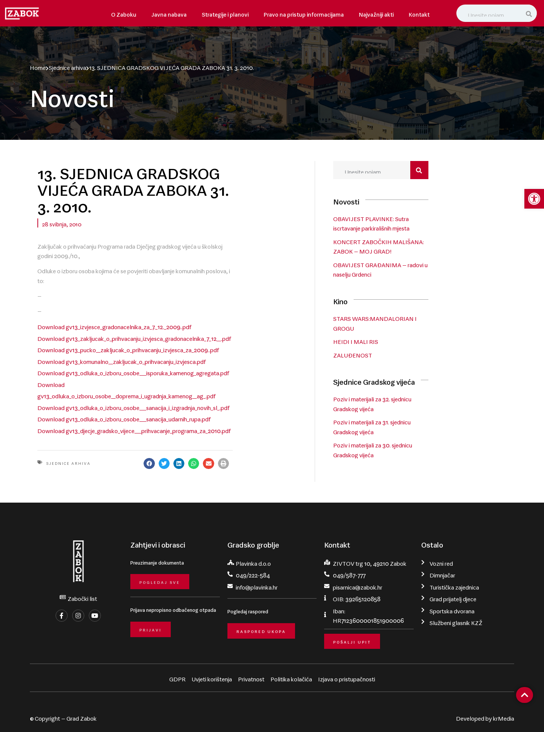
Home (38, 66)
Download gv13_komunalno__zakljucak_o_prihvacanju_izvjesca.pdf (121, 323)
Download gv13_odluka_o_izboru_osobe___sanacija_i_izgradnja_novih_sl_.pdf (133, 356)
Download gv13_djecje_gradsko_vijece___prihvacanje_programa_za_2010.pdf (133, 377)
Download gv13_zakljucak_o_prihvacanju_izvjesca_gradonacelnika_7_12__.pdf (134, 302)
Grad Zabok (81, 715)
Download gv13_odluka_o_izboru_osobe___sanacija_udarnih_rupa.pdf (123, 366)
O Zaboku (123, 13)
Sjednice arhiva (67, 66)
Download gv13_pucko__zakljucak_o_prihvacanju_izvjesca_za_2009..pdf (128, 313)
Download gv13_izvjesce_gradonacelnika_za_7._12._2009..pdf (114, 291)
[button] (256, 410)
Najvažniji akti (376, 13)
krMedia (503, 715)
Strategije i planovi (225, 13)
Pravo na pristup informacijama (304, 13)
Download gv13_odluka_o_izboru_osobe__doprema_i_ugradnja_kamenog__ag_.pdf (140, 345)
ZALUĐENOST (400, 354)
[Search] (529, 13)
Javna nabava (169, 13)
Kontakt (419, 13)
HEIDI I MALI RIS (403, 341)
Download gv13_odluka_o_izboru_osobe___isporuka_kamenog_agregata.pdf (133, 334)
